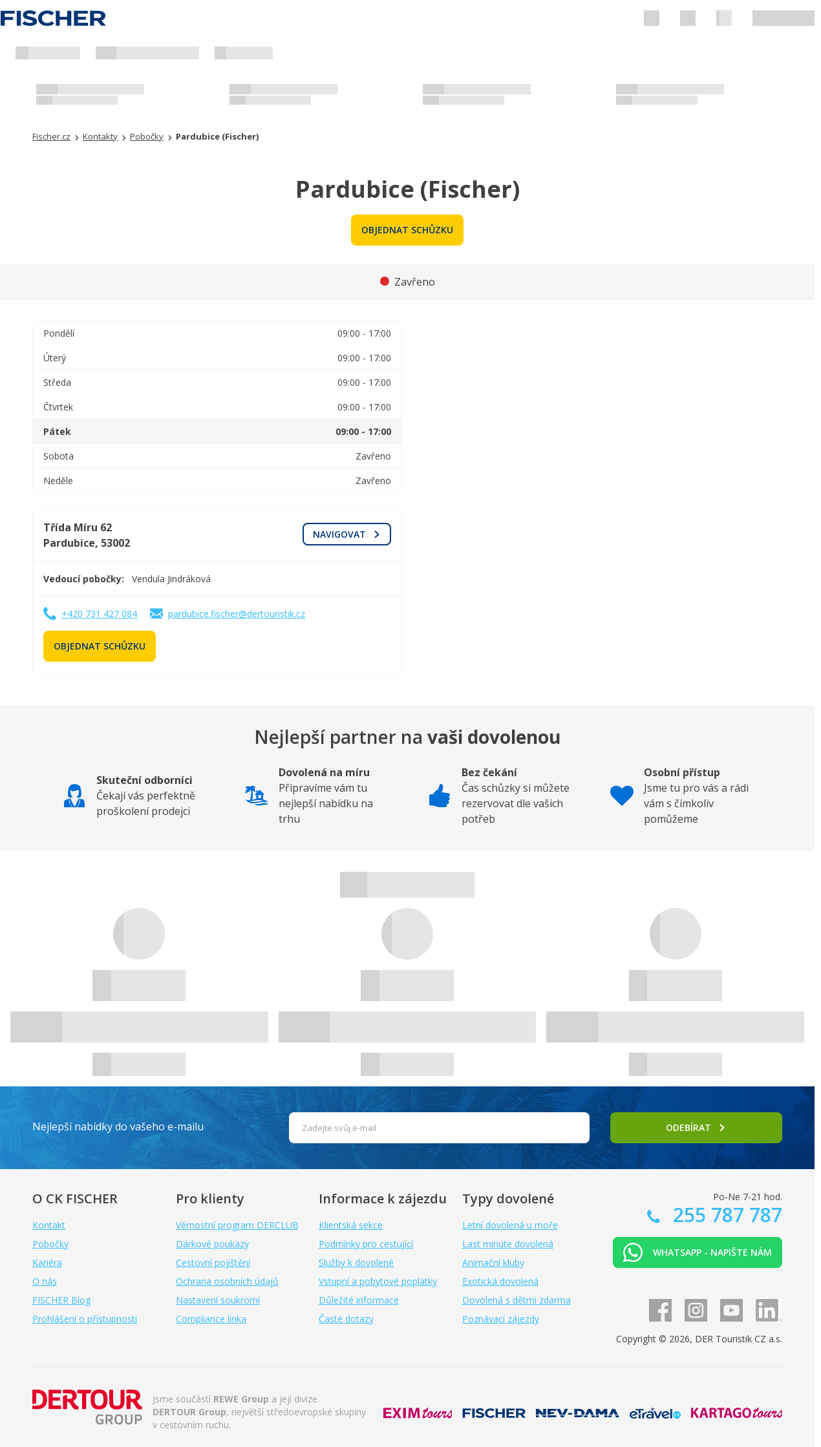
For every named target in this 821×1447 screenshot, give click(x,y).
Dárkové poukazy (212, 1244)
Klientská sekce (351, 1225)
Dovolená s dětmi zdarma (516, 1300)
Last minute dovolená (507, 1244)
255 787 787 (725, 1214)
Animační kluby (493, 1262)
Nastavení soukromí (218, 1300)
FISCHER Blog (61, 1300)
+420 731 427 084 (99, 613)
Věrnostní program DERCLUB (237, 1225)
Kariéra (47, 1262)
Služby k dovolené (356, 1262)
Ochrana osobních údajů (227, 1281)
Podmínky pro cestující (366, 1244)
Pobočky (50, 1244)
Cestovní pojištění (213, 1262)
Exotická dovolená (500, 1281)
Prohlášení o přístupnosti (84, 1319)
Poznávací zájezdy (500, 1319)
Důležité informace (359, 1300)
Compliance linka (211, 1319)
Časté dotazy (346, 1319)
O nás (44, 1281)
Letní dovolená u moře (510, 1225)
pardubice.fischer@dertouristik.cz (236, 613)
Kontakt (48, 1225)
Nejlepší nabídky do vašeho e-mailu (118, 1126)
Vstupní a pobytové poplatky (378, 1281)
